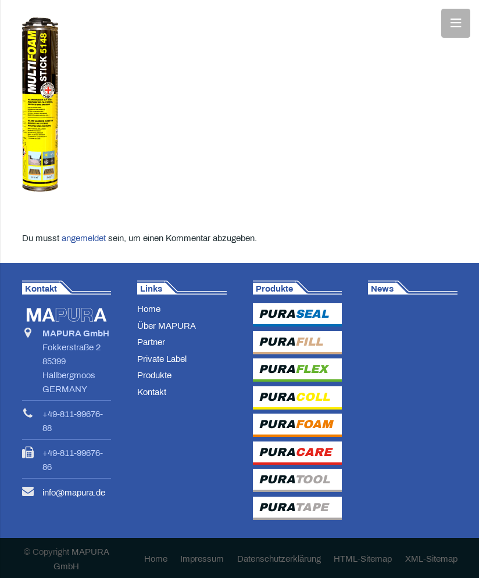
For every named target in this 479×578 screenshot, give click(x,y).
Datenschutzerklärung (279, 558)
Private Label (162, 359)
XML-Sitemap (431, 558)
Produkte (154, 375)
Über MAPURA (166, 326)
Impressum (202, 558)
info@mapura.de (73, 492)
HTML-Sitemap (363, 558)
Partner (151, 342)
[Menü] (455, 23)
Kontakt (151, 392)
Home (148, 309)
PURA (293, 313)
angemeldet (84, 238)
